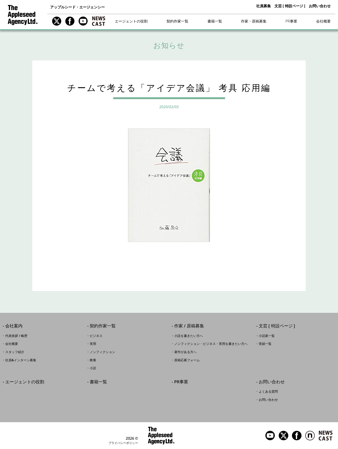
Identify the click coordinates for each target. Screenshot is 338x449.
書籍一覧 (214, 21)
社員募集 (263, 5)
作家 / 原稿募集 (189, 326)
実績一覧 (265, 344)
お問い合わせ (320, 5)
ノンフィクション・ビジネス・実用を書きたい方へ (211, 344)
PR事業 (291, 21)
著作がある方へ (185, 352)
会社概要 (323, 21)
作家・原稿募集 (253, 21)
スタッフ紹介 (14, 352)
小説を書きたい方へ (188, 336)
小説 (93, 368)
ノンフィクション (102, 352)
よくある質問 (268, 391)
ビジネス (96, 336)
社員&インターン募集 (20, 360)
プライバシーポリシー (123, 443)
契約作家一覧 (177, 21)
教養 (93, 360)
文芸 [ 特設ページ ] (289, 5)
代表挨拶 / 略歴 (16, 336)
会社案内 (14, 326)
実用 (93, 344)
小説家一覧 (267, 336)
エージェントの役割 (131, 21)
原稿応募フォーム (187, 360)
